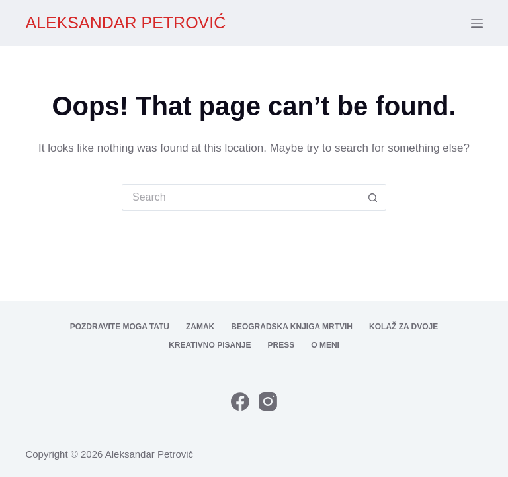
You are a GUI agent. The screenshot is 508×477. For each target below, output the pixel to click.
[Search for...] (241, 197)
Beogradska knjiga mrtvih (292, 326)
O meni (325, 345)
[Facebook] (240, 401)
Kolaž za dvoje (403, 326)
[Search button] (373, 197)
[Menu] (477, 23)
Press (281, 345)
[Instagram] (268, 401)
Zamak (200, 326)
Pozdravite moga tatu (119, 326)
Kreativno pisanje (210, 345)
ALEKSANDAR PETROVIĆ (125, 22)
